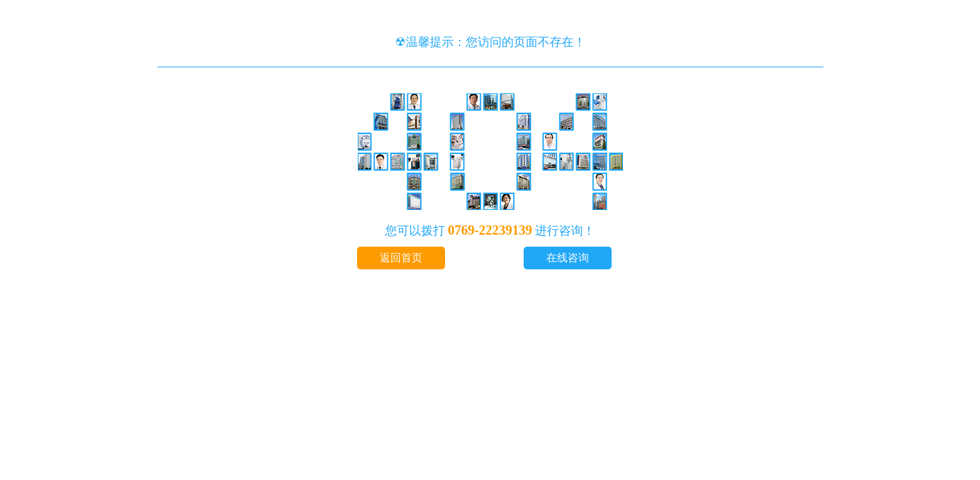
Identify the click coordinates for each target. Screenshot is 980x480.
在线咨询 (567, 257)
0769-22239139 (490, 230)
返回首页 (401, 257)
